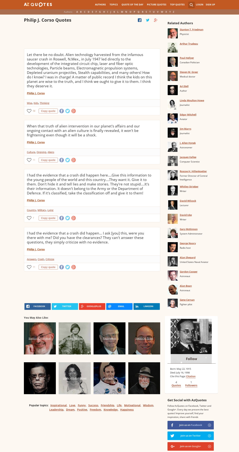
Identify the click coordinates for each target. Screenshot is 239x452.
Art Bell (184, 86)
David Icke (186, 215)
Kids (36, 103)
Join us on (190, 425)
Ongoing (41, 152)
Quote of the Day (132, 4)
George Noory (188, 243)
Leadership (56, 409)
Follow (191, 358)
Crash (41, 259)
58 (34, 110)
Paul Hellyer (187, 58)
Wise (29, 103)
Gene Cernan (187, 299)
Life (119, 405)
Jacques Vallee (188, 157)
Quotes (176, 385)
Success (93, 405)
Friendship (107, 405)
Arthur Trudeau (189, 43)
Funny (82, 405)
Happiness (127, 409)
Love (72, 405)
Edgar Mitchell (188, 114)
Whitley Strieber (189, 186)
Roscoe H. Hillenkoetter (193, 171)
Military (42, 210)
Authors (100, 4)
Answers (31, 259)
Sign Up (210, 4)
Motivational (132, 405)
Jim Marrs (185, 128)
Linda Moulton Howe (192, 100)
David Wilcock (188, 200)
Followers (191, 385)
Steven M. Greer (189, 72)
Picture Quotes (156, 4)
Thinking (44, 103)
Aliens (51, 152)
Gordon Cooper (189, 271)
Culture (31, 152)
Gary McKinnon (189, 229)
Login (199, 4)
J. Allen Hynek (188, 143)
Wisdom (148, 405)
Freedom (95, 409)
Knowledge (111, 409)
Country (31, 210)
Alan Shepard (187, 257)
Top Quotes (177, 4)
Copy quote (48, 111)
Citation (190, 376)
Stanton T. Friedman (191, 29)
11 (34, 160)
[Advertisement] (92, 36)
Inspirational (58, 405)
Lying (50, 210)
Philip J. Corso (36, 93)
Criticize (50, 259)
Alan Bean (186, 285)
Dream (70, 409)
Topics (114, 4)
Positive (82, 409)
